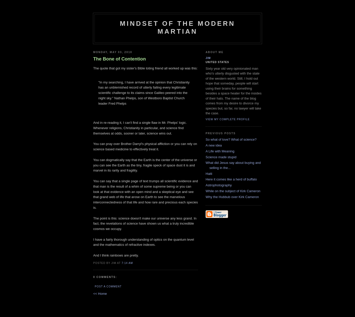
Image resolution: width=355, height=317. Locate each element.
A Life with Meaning (220, 151)
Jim (208, 58)
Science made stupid (221, 157)
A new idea (214, 145)
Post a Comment (108, 286)
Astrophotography (219, 185)
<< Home (100, 294)
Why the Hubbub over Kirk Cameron (232, 197)
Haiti (209, 174)
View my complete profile (228, 119)
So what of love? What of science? (231, 139)
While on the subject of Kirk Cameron (233, 191)
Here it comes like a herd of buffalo (231, 179)
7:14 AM (127, 263)
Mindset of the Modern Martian (177, 27)
